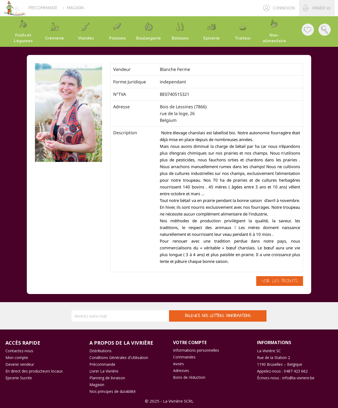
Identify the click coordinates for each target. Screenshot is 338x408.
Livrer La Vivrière (103, 371)
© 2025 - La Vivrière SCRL (169, 401)
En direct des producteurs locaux (34, 371)
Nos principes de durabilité (112, 391)
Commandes (184, 357)
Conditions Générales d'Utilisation (118, 357)
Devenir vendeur (19, 364)
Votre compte (190, 342)
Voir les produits (280, 281)
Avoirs (178, 363)
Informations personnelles (196, 350)
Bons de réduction (189, 377)
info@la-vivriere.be (298, 377)
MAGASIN (76, 8)
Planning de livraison (107, 377)
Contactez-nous (19, 350)
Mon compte (16, 357)
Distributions (100, 350)
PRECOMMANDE (43, 8)
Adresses (181, 370)
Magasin (96, 384)
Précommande (102, 364)
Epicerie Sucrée (18, 377)
